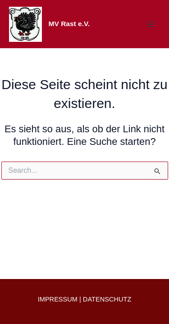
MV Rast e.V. (69, 23)
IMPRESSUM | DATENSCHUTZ (85, 299)
